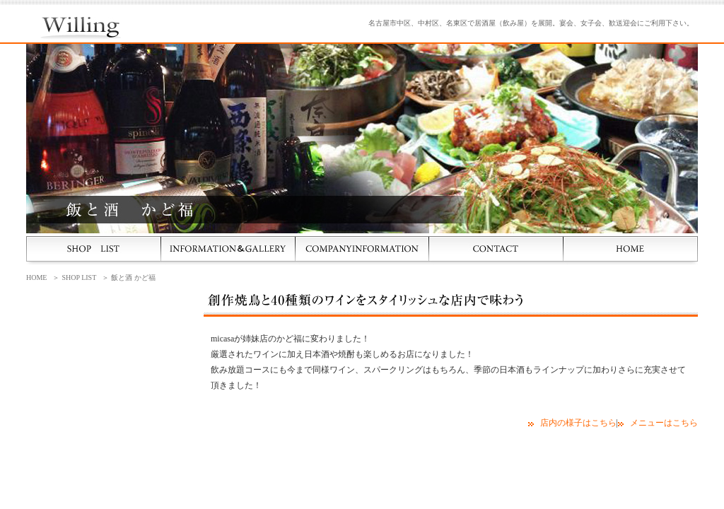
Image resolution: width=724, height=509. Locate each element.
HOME (36, 277)
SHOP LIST (79, 277)
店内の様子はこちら (578, 423)
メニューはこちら (664, 423)
